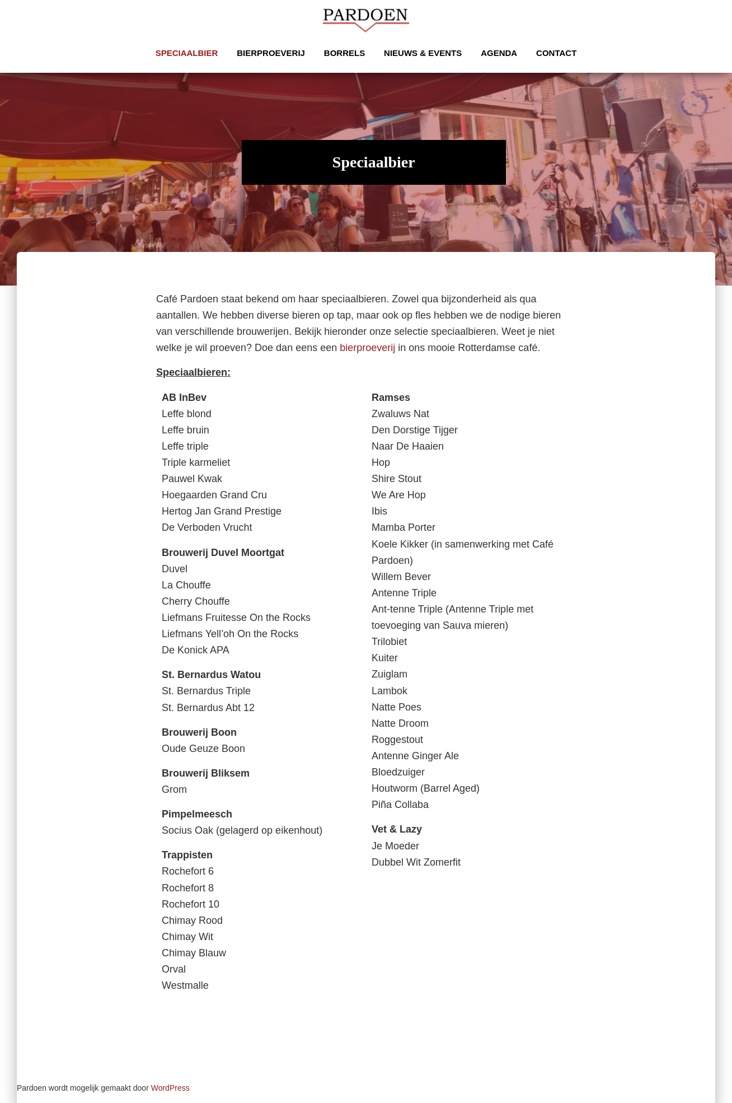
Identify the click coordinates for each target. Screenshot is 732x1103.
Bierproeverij (271, 53)
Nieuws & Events (423, 53)
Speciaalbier (187, 53)
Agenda (499, 53)
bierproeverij (367, 347)
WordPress (170, 1087)
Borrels (344, 53)
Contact (556, 53)
